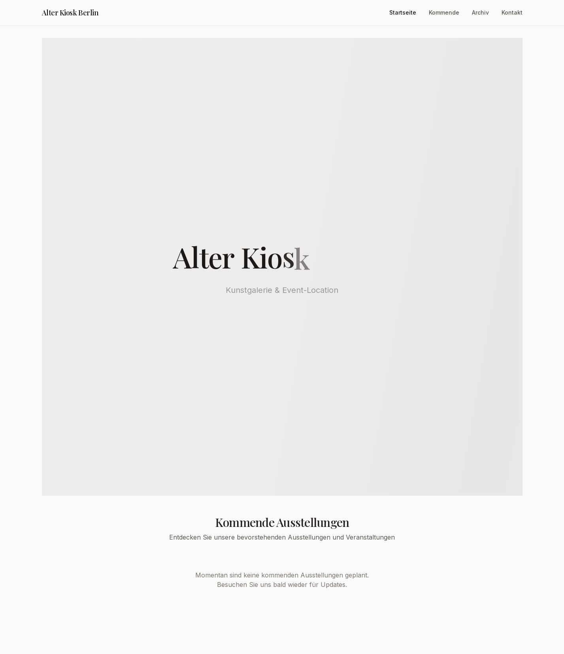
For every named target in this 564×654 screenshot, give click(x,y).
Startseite (402, 12)
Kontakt (512, 12)
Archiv (480, 12)
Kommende (444, 12)
